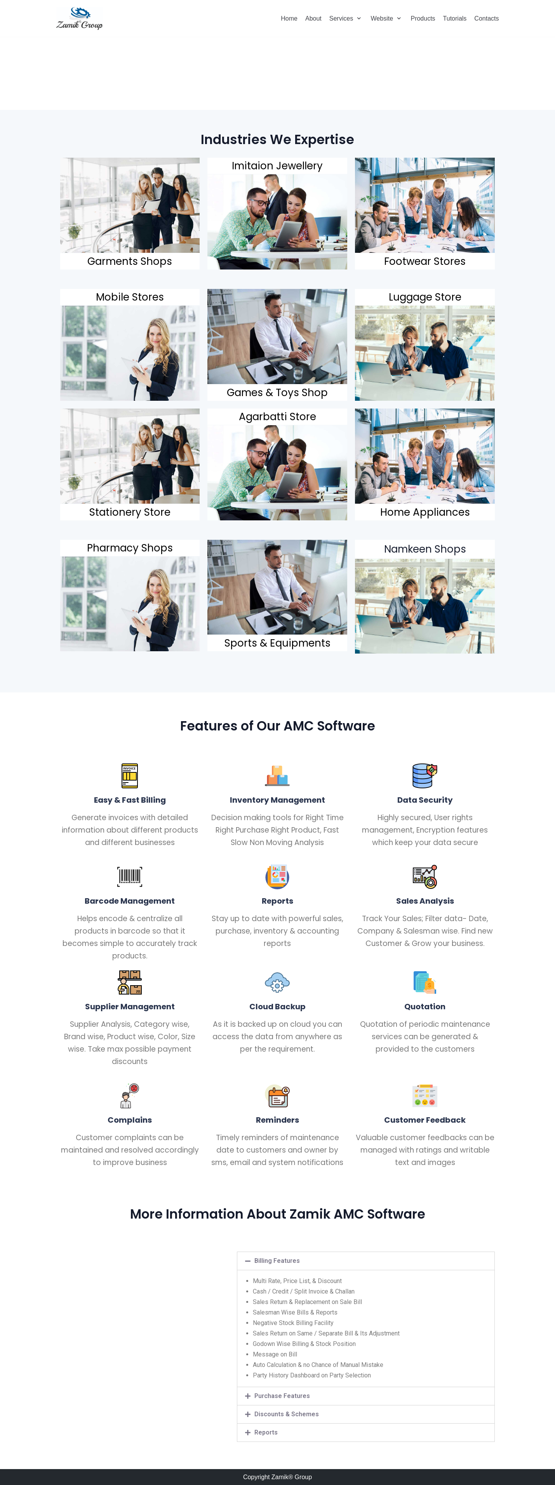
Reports (266, 1432)
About (313, 18)
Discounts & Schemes (286, 1414)
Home (289, 18)
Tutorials (455, 18)
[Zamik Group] (79, 18)
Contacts (486, 18)
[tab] (365, 1261)
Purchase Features (282, 1396)
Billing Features (277, 1260)
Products (423, 18)
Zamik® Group (291, 1477)
